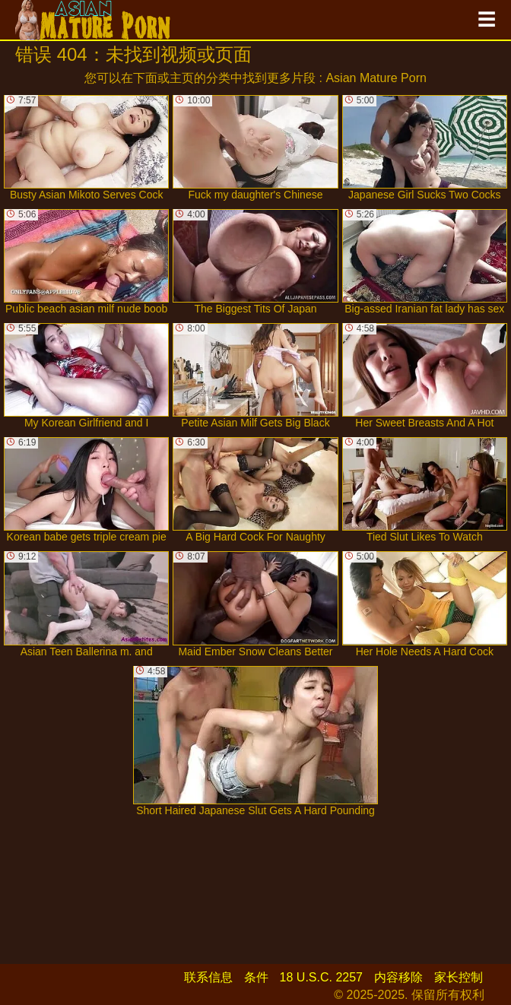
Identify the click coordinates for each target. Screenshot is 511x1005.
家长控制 (458, 977)
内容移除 (398, 977)
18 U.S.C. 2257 (321, 977)
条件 (256, 977)
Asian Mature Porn (376, 77)
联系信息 (208, 977)
